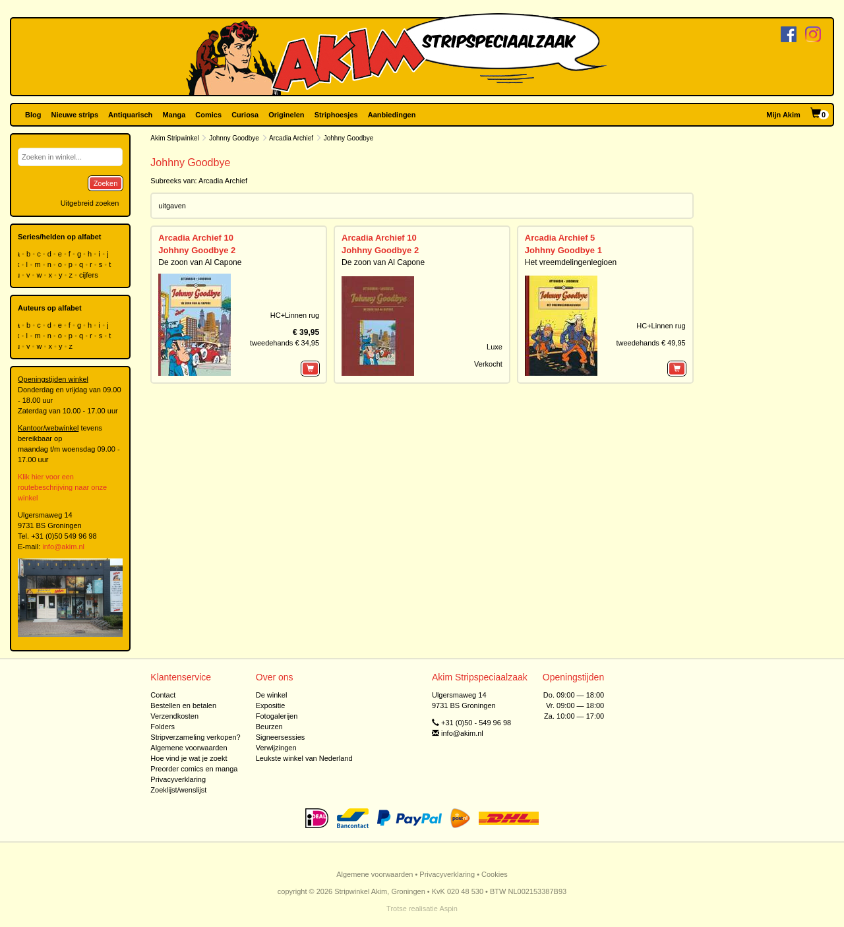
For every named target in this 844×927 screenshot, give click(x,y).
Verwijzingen (276, 748)
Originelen (286, 115)
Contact (162, 695)
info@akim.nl (63, 547)
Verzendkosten (174, 716)
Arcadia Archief (291, 138)
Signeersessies (280, 737)
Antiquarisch (130, 115)
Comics (208, 115)
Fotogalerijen (277, 716)
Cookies (494, 874)
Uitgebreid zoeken (90, 203)
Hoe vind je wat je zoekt (188, 758)
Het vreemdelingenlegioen (571, 262)
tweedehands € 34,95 (284, 343)
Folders (162, 727)
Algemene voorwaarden (188, 748)
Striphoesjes (336, 115)
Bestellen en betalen (183, 705)
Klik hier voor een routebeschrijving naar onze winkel (62, 487)
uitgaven (172, 206)
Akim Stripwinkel (174, 138)
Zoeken (106, 183)
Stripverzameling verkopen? (195, 737)
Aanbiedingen (392, 115)
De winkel (271, 695)
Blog (33, 115)
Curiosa (244, 115)
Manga (173, 115)
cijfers (89, 275)
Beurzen (269, 727)
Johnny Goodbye (234, 138)
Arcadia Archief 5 (560, 238)
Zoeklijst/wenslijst (178, 790)
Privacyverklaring (178, 779)
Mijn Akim (783, 115)
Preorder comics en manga (193, 769)
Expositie (271, 705)
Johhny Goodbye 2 (196, 250)
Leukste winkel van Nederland (304, 758)
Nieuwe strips (75, 115)
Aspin (448, 908)
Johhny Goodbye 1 (563, 250)
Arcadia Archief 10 (195, 238)
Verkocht (488, 364)
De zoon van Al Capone (199, 262)
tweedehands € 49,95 (650, 343)
